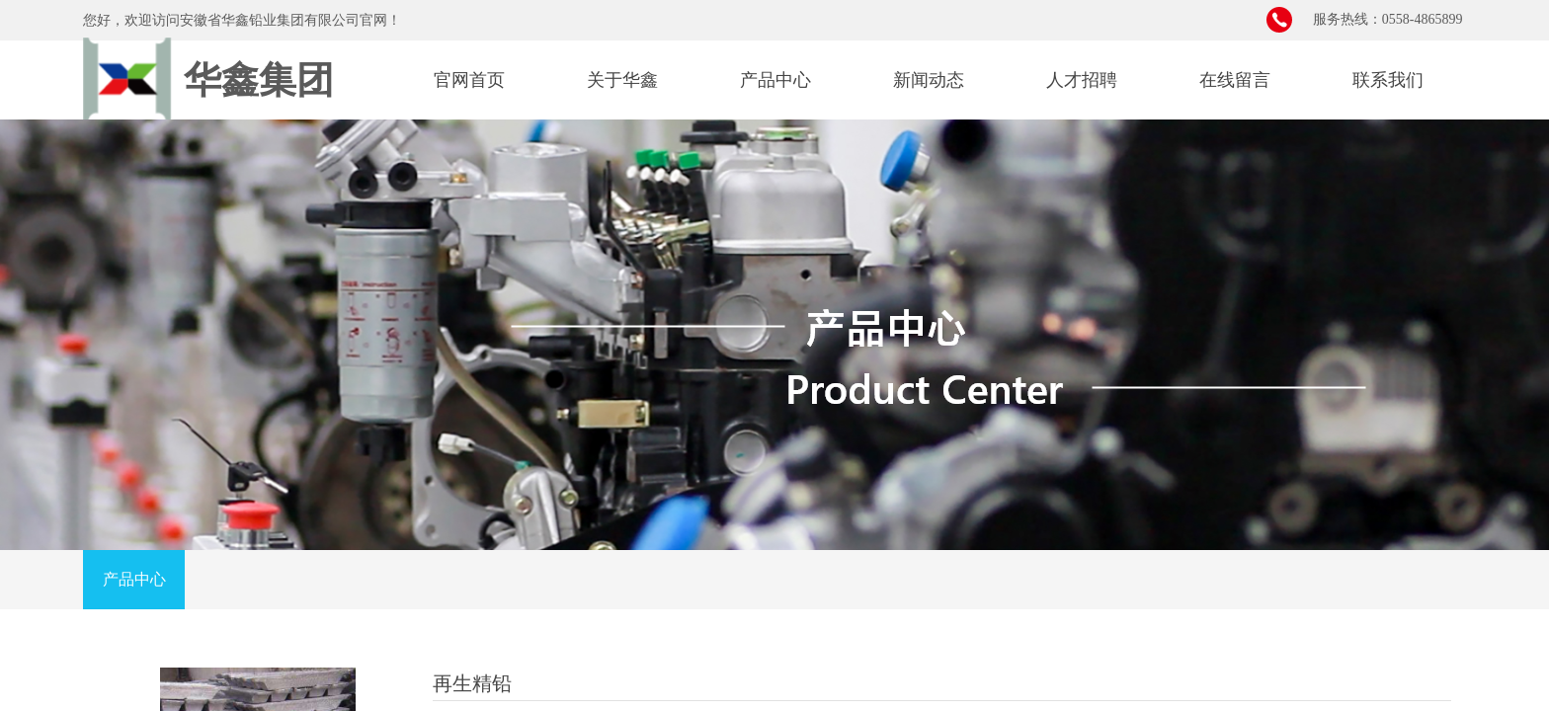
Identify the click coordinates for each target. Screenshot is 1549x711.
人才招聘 (1081, 80)
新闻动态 (928, 80)
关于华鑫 (622, 80)
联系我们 (1388, 80)
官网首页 (469, 80)
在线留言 (1234, 80)
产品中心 (775, 80)
